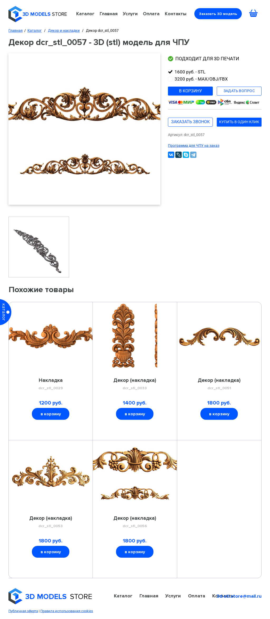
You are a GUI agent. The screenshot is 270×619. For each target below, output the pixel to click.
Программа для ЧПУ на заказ (193, 145)
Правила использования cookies (66, 611)
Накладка (51, 384)
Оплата (151, 13)
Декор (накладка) (134, 384)
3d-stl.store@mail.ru (239, 596)
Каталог (85, 13)
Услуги (130, 13)
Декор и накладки (64, 30)
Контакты (175, 13)
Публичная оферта (23, 611)
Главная (109, 13)
